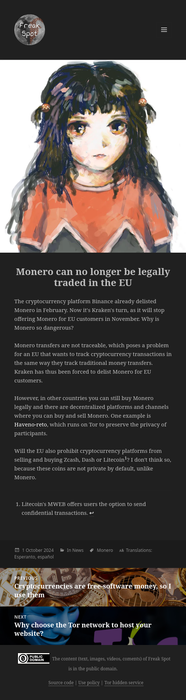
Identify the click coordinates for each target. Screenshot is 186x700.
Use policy (89, 682)
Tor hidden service (124, 682)
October (34, 550)
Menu (164, 29)
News (77, 550)
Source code (61, 682)
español (45, 557)
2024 (48, 550)
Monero (105, 550)
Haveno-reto (30, 424)
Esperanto (24, 557)
